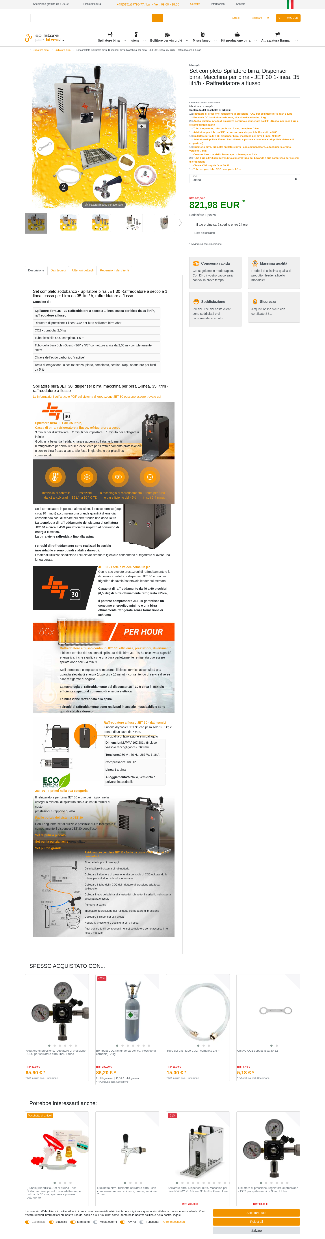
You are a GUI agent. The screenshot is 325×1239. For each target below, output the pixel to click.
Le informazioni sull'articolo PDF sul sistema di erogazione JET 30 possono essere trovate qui (97, 396)
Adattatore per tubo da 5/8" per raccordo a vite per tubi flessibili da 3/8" (235, 131)
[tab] (36, 270)
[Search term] (91, 17)
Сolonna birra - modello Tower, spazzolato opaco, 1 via (225, 153)
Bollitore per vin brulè (166, 40)
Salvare (256, 1230)
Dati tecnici (58, 269)
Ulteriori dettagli (82, 269)
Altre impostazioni (174, 1221)
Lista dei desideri (203, 232)
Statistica (61, 1221)
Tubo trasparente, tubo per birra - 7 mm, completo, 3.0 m (226, 127)
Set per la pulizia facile (51, 841)
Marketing (83, 1221)
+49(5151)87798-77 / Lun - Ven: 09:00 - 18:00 (142, 3)
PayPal (131, 1221)
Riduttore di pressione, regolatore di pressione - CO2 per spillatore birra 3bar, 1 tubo (242, 113)
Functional (152, 1221)
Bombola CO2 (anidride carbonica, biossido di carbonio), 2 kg (229, 116)
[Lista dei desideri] (270, 17)
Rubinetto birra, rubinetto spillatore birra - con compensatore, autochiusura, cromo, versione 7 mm (127, 1190)
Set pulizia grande (48, 847)
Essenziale (39, 1221)
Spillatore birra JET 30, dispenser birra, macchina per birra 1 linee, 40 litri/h (237, 135)
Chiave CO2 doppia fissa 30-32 (211, 164)
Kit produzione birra (236, 40)
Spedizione (215, 243)
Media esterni (108, 1221)
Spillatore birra (109, 40)
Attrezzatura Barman (276, 40)
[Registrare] (253, 17)
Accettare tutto (256, 1213)
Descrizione (36, 269)
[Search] (157, 17)
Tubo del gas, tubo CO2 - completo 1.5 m (217, 168)
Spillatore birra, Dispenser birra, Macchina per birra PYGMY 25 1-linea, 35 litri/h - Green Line (198, 1189)
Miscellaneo (202, 40)
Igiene (135, 40)
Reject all (256, 1221)
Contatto (187, 3)
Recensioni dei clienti (114, 269)
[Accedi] (234, 17)
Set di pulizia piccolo (50, 834)
